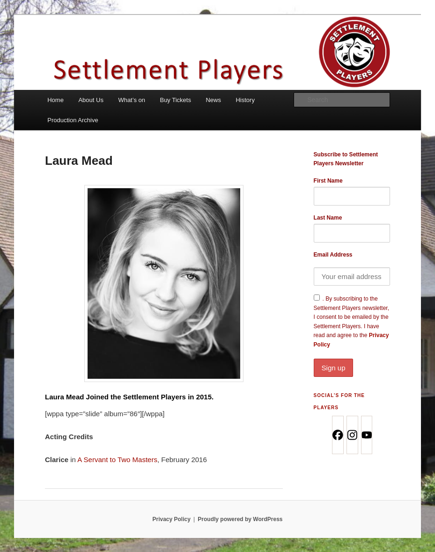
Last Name (328, 217)
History (245, 99)
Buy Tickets (175, 99)
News (213, 99)
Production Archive (72, 120)
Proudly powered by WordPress (240, 519)
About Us (90, 99)
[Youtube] (366, 435)
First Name (328, 180)
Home (55, 99)
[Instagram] (352, 435)
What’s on (131, 99)
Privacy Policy (171, 519)
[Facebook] (337, 435)
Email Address (333, 254)
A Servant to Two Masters (117, 460)
